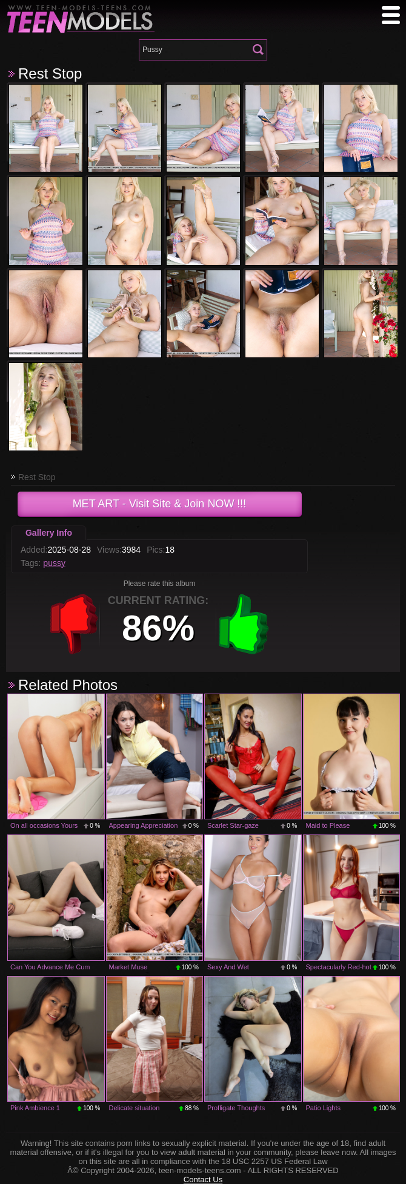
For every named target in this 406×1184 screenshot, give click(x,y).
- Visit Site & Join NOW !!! (160, 504)
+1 (243, 624)
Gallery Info (48, 533)
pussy (54, 563)
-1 (74, 624)
